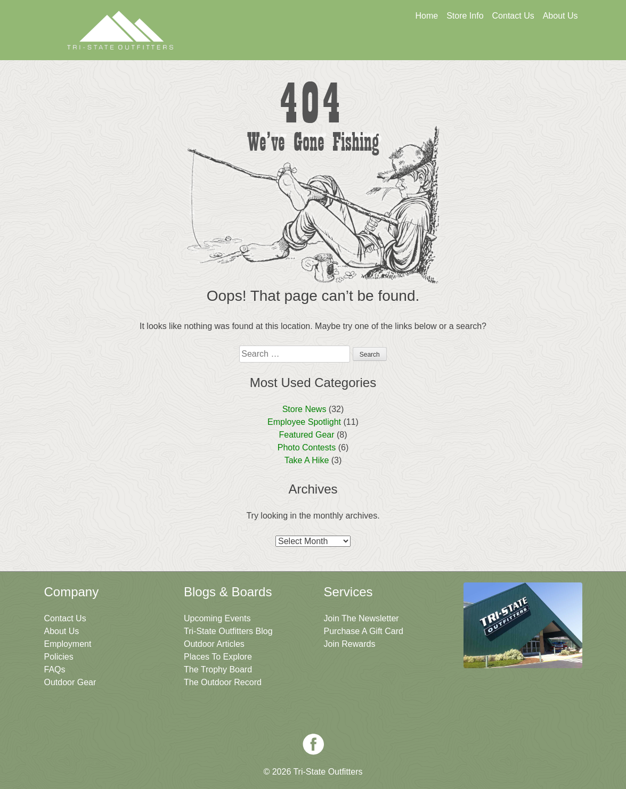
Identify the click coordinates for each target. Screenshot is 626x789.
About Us (560, 15)
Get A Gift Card (319, 46)
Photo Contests (307, 447)
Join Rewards (350, 643)
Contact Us (513, 15)
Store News (304, 409)
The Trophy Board (218, 669)
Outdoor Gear (70, 682)
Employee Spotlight (304, 421)
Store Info (464, 15)
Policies (59, 656)
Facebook (313, 744)
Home (426, 15)
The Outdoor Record (223, 682)
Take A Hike (306, 460)
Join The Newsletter (525, 46)
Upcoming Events (217, 618)
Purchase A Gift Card (363, 631)
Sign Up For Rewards (421, 46)
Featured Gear (306, 434)
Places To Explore (218, 656)
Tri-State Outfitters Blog (228, 631)
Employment (68, 643)
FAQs (55, 669)
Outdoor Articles (214, 643)
